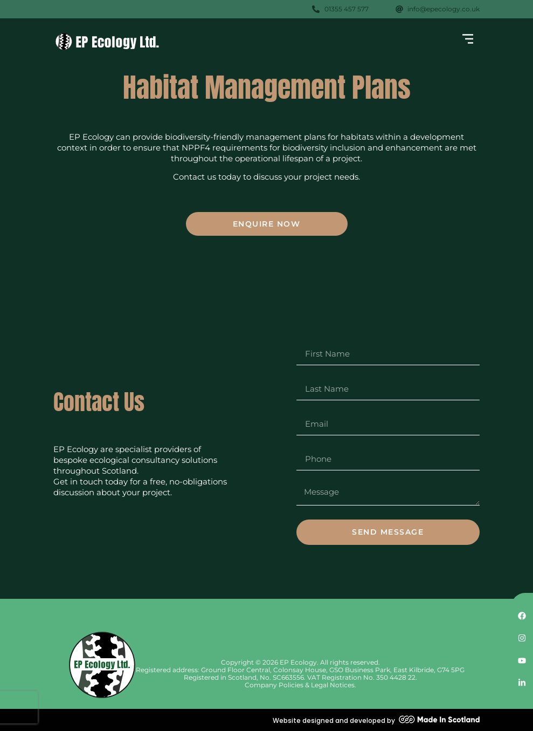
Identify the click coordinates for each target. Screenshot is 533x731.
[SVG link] (107, 42)
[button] (467, 39)
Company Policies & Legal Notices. (300, 685)
